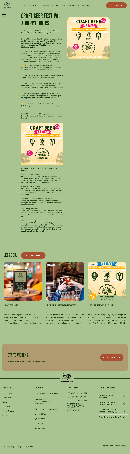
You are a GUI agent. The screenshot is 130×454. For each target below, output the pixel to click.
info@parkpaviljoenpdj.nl (47, 409)
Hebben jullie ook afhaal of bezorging (108, 411)
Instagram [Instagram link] (41, 419)
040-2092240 (42, 414)
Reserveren (116, 5)
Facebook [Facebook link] (41, 428)
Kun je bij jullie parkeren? (106, 396)
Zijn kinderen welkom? (110, 417)
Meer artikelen (33, 255)
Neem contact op (111, 357)
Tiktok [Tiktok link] (40, 424)
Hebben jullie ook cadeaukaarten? (107, 403)
